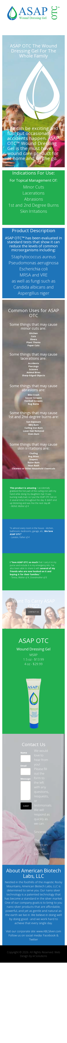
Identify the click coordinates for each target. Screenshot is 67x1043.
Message (26, 778)
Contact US (33, 612)
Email (23, 765)
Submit (26, 806)
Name (24, 752)
